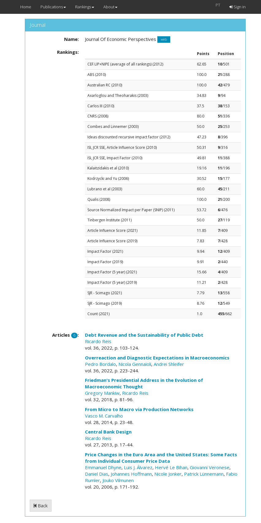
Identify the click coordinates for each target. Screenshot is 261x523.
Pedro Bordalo (100, 364)
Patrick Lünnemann (204, 474)
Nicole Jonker (168, 474)
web (164, 39)
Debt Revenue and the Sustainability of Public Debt (144, 335)
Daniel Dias (96, 474)
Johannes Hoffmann (131, 474)
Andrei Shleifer (169, 364)
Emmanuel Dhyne (103, 467)
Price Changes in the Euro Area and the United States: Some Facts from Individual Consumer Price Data (161, 457)
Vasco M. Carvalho (104, 416)
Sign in (237, 7)
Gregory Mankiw (102, 393)
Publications (53, 7)
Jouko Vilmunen (118, 480)
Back (41, 505)
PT (218, 5)
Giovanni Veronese (209, 467)
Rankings (84, 7)
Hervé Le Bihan (171, 467)
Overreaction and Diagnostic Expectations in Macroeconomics (157, 358)
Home (25, 7)
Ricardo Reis (98, 341)
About (110, 7)
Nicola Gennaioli (134, 364)
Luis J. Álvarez (138, 467)
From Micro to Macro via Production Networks (139, 409)
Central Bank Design (108, 432)
